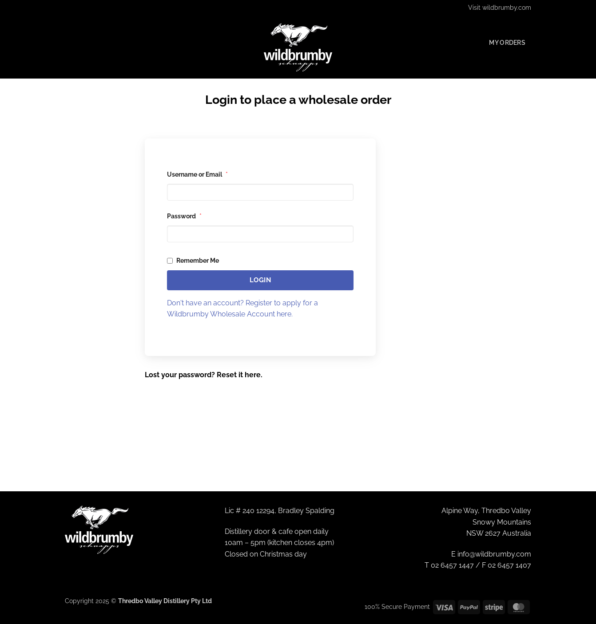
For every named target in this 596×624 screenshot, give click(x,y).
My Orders (507, 42)
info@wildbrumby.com (494, 554)
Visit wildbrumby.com (499, 7)
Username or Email (197, 174)
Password (184, 216)
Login (260, 280)
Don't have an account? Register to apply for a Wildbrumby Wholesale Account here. (242, 309)
